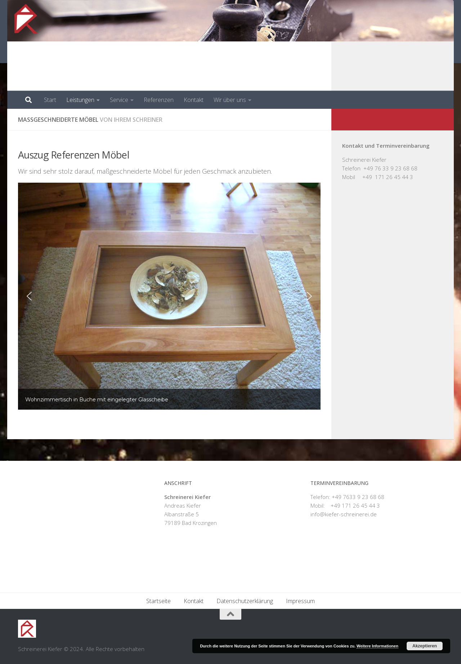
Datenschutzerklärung (244, 601)
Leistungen (80, 100)
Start (50, 100)
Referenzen (159, 100)
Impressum (300, 601)
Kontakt (193, 100)
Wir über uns (230, 100)
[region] (169, 296)
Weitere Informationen (377, 646)
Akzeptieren (424, 646)
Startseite (158, 601)
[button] (29, 296)
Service (119, 100)
